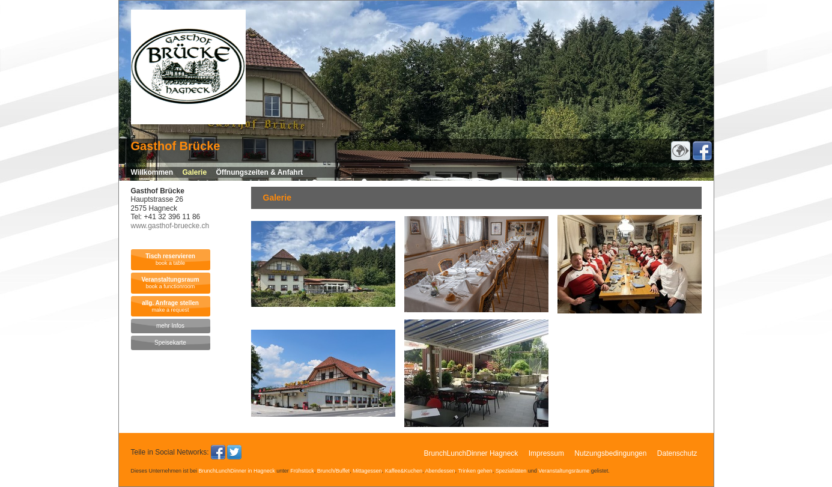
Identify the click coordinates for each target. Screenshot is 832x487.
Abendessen (440, 471)
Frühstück (302, 471)
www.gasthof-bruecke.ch (170, 226)
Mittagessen (367, 471)
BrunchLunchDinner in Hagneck (237, 471)
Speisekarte (170, 342)
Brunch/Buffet (333, 471)
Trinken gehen (475, 471)
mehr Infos (170, 325)
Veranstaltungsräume (563, 471)
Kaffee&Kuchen (403, 471)
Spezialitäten (511, 471)
